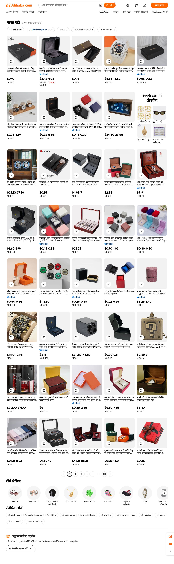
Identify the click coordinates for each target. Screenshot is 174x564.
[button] (101, 5)
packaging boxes (33, 515)
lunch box (106, 515)
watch (161, 515)
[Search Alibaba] (69, 5)
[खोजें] (110, 5)
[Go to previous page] (63, 474)
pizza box (146, 515)
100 (104, 474)
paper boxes (68, 515)
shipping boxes (87, 515)
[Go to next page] (110, 474)
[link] (170, 536)
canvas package (35, 521)
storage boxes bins (126, 515)
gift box (51, 515)
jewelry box (14, 515)
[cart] (137, 5)
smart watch (14, 521)
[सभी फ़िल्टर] (15, 29)
